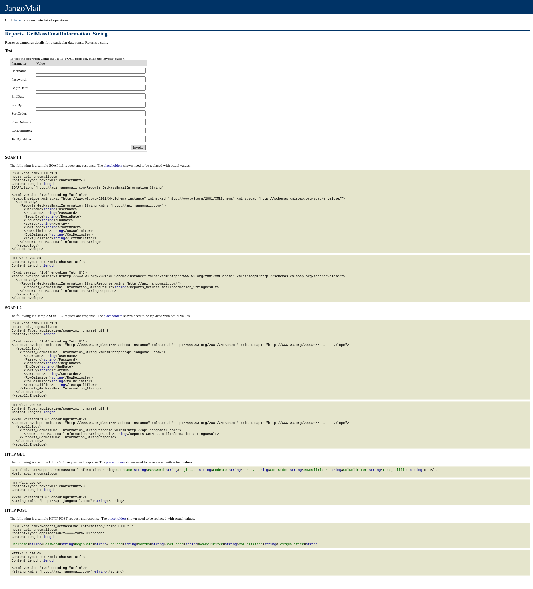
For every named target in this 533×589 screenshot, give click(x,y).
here (17, 20)
